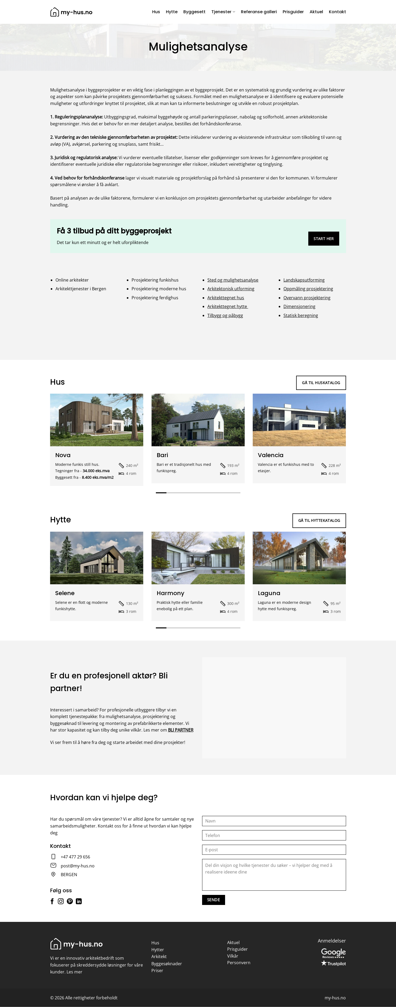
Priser (157, 970)
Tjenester (223, 12)
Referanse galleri (259, 12)
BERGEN (69, 874)
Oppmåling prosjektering (308, 289)
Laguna (269, 593)
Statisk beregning (300, 315)
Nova (63, 455)
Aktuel (316, 12)
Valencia (270, 455)
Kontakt (337, 12)
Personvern (238, 962)
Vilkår (232, 956)
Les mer (74, 972)
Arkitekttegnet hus (225, 298)
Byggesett (194, 12)
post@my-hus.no (78, 866)
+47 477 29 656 (75, 857)
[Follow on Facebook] (52, 902)
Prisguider (293, 12)
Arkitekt (159, 956)
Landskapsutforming (304, 280)
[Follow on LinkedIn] (79, 902)
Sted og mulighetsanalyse (232, 280)
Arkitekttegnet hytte (227, 306)
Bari (162, 455)
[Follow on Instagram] (61, 902)
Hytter (157, 950)
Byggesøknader (166, 964)
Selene (64, 593)
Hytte (172, 12)
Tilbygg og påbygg (225, 315)
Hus (156, 12)
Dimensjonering (299, 306)
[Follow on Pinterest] (70, 902)
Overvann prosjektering (306, 298)
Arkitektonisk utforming (230, 289)
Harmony (170, 593)
